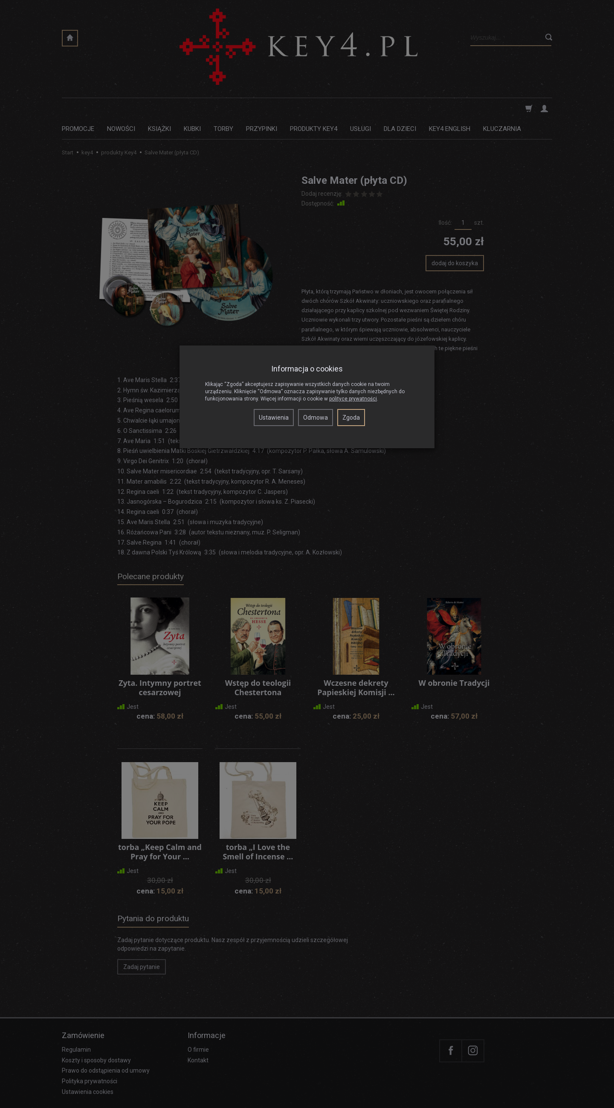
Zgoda (351, 417)
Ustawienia (274, 417)
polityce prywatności (353, 399)
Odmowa (315, 417)
